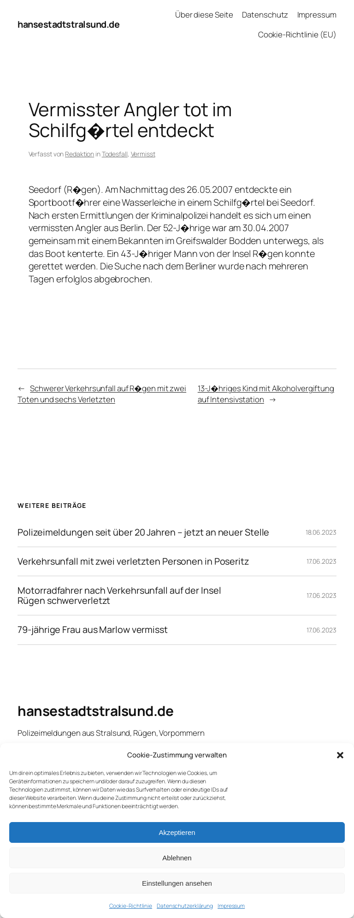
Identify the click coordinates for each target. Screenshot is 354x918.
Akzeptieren (177, 832)
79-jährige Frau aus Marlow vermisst (93, 630)
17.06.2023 (321, 561)
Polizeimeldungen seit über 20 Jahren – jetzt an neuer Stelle (143, 532)
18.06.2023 (321, 532)
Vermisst (143, 153)
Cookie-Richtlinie (130, 906)
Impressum (231, 906)
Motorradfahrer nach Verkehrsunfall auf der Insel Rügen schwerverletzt (119, 595)
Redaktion (79, 153)
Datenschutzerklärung (185, 906)
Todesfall (115, 153)
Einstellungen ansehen (177, 883)
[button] (340, 755)
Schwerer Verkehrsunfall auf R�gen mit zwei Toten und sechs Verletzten (102, 394)
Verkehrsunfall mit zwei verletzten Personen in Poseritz (133, 561)
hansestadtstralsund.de (68, 24)
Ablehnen (176, 858)
